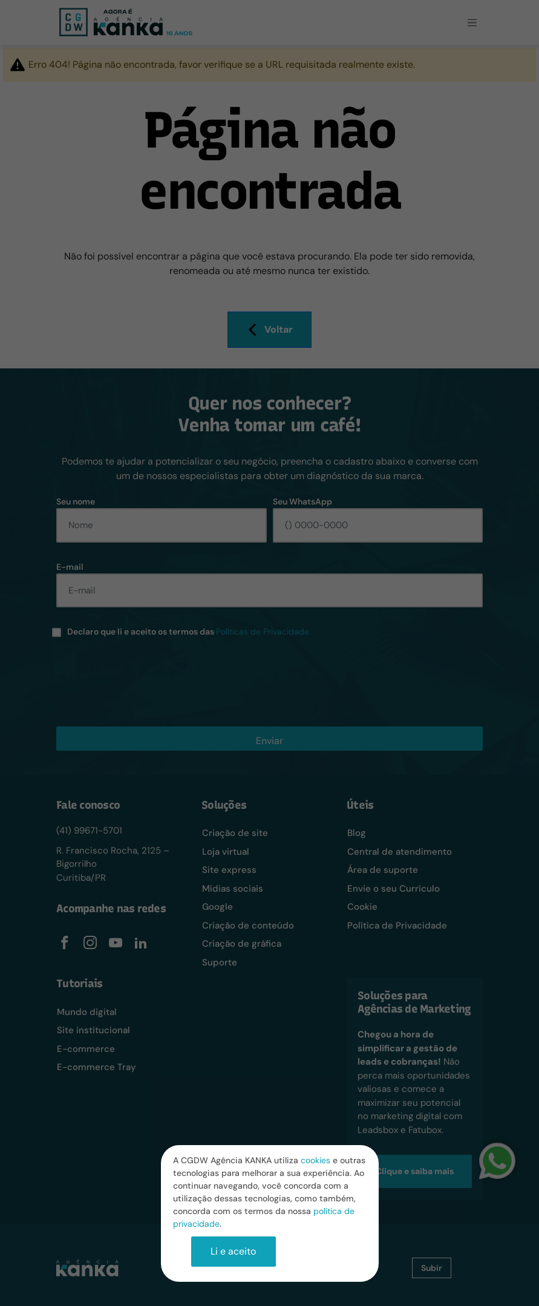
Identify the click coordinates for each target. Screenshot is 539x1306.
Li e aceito (233, 1251)
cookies (315, 1160)
